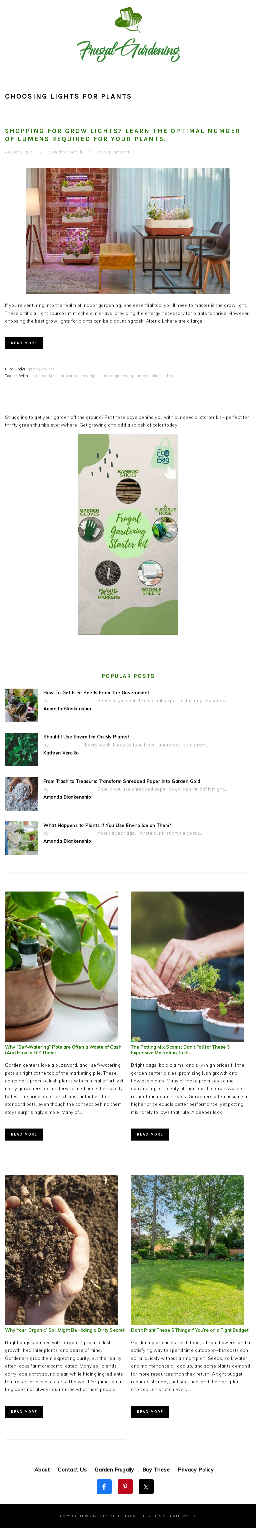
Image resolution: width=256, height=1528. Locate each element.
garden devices (41, 369)
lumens (142, 375)
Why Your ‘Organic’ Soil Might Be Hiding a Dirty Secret (64, 1330)
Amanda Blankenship (67, 708)
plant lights (162, 375)
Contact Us (72, 1469)
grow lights (90, 375)
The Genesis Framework (164, 1516)
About (42, 1469)
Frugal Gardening (128, 34)
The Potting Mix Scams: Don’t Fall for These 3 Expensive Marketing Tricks (180, 1050)
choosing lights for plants (54, 375)
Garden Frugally (114, 1469)
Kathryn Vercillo (60, 752)
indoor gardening (118, 375)
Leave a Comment (113, 152)
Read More (24, 343)
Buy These (156, 1469)
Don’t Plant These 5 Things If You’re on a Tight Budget (189, 1330)
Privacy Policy (196, 1469)
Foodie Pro (119, 1516)
